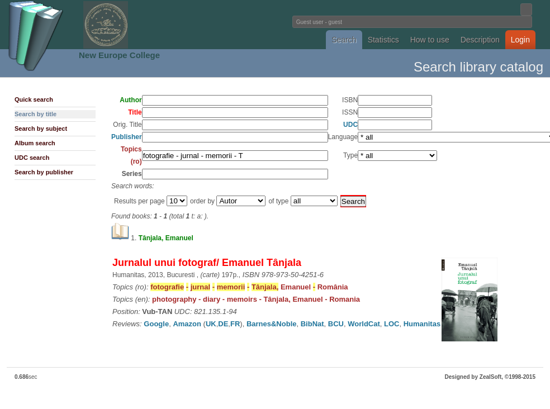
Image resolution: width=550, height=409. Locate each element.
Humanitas (422, 324)
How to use (429, 39)
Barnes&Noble (271, 324)
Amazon (187, 324)
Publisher (126, 137)
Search (343, 39)
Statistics (383, 39)
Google (156, 324)
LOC (391, 324)
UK (211, 324)
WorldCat (364, 324)
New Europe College (119, 55)
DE (223, 324)
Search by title (35, 114)
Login (520, 39)
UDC (350, 125)
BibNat (312, 324)
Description (480, 39)
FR (235, 324)
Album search (35, 143)
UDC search (32, 157)
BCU (336, 324)
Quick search (34, 99)
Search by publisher (44, 172)
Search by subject (41, 128)
